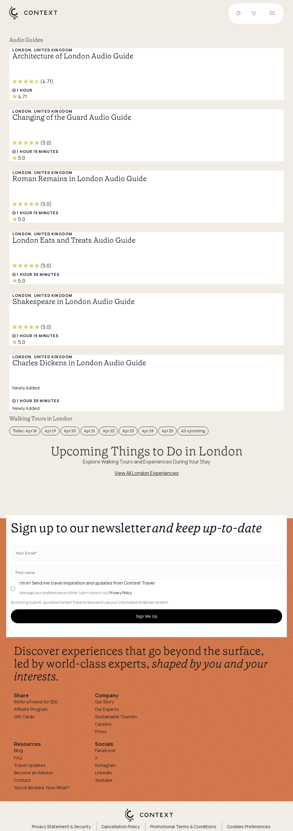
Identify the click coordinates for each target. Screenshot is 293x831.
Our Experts (107, 709)
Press (101, 731)
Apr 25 (167, 430)
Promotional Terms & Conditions (183, 826)
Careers (103, 724)
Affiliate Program (31, 709)
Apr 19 (50, 430)
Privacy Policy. (120, 592)
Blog (18, 750)
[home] (36, 18)
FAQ (18, 758)
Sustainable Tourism (116, 717)
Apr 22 (108, 430)
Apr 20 (70, 430)
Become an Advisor (33, 773)
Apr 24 (148, 430)
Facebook (105, 750)
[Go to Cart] (254, 14)
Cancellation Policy (120, 826)
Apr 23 (128, 430)
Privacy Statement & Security (61, 826)
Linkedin (103, 773)
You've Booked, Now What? (42, 787)
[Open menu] (272, 13)
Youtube (103, 780)
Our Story (104, 702)
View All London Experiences (146, 473)
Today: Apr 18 (25, 430)
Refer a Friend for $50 (36, 702)
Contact (22, 780)
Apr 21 (89, 430)
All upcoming (193, 430)
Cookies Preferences (248, 826)
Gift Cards (24, 717)
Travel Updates (30, 765)
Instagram (105, 765)
